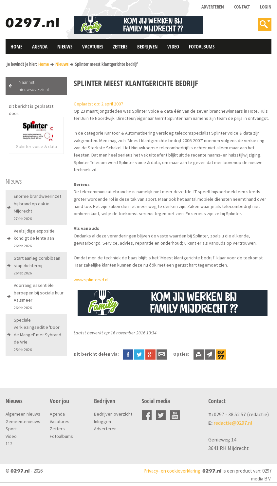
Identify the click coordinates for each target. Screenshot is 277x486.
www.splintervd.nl (91, 280)
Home (16, 46)
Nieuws (64, 46)
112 (9, 443)
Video (173, 46)
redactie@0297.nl (232, 423)
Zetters (120, 46)
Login (265, 7)
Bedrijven (147, 46)
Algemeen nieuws (23, 414)
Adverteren (212, 7)
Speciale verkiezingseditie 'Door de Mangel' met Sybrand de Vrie (37, 334)
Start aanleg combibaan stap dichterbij (37, 265)
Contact (242, 7)
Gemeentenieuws (23, 421)
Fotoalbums (201, 46)
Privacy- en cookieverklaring (171, 471)
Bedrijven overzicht (113, 414)
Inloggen (102, 421)
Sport (11, 429)
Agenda (39, 46)
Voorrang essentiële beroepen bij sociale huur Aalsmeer (39, 296)
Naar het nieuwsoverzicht (34, 85)
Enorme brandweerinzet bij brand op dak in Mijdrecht (37, 207)
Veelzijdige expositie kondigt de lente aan (34, 238)
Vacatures (92, 46)
